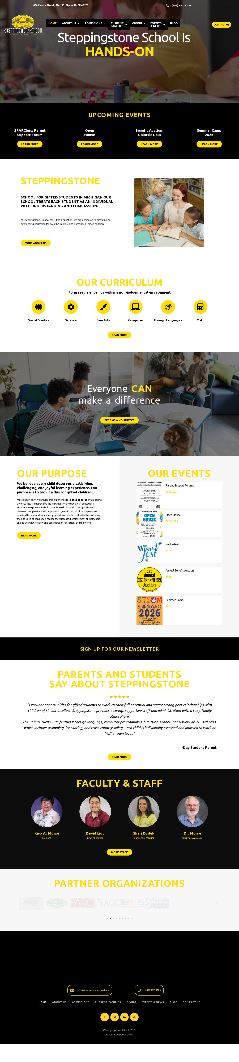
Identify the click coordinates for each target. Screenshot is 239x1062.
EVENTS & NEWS (157, 25)
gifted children (78, 499)
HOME (52, 23)
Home (43, 1022)
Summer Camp (174, 603)
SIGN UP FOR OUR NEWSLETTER (119, 648)
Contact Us (191, 1022)
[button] (22, 908)
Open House (173, 515)
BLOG (174, 23)
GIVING (138, 23)
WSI (132, 1054)
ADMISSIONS (95, 23)
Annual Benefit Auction (180, 573)
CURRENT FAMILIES (119, 25)
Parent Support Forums (180, 485)
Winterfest (172, 544)
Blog (173, 1022)
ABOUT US (70, 23)
